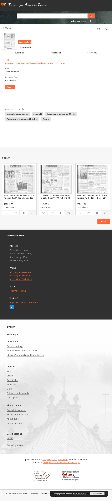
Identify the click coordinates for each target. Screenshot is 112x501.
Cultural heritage (15, 346)
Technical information (17, 414)
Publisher (11, 384)
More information (79, 494)
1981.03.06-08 (12, 72)
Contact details (14, 423)
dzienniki (37, 114)
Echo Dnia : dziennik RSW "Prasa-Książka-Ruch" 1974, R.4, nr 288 (55, 196)
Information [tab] (56, 53)
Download (24, 47)
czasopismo (10, 80)
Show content (25, 42)
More (103, 221)
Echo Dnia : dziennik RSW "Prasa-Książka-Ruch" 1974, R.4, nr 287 (19, 196)
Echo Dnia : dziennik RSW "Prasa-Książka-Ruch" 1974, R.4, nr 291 (92, 196)
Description (12, 397)
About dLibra (13, 418)
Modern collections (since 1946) (22, 350)
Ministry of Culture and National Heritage (61, 462)
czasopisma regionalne (18, 114)
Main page (12, 334)
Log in (10, 438)
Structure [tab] (92, 53)
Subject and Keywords (18, 393)
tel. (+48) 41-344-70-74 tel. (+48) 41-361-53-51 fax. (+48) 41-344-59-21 (21, 276)
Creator (10, 375)
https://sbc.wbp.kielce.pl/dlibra (24, 302)
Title (9, 371)
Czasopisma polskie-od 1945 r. (61, 114)
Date (9, 388)
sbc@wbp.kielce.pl (18, 290)
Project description (16, 410)
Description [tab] (20, 53)
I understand (97, 494)
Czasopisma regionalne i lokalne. (22, 119)
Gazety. (46, 119)
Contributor (12, 380)
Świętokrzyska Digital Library (55, 459)
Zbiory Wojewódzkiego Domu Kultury (25, 355)
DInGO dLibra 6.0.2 (33, 493)
